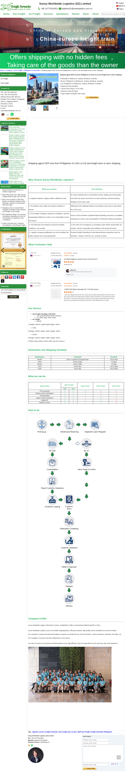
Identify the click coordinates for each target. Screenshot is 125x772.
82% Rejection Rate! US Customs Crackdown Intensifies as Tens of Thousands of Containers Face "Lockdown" (14, 217)
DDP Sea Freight (84, 732)
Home (6, 14)
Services (48, 14)
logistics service (38, 732)
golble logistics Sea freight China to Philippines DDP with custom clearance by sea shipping (16, 176)
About (95, 14)
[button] (122, 43)
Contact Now (13, 118)
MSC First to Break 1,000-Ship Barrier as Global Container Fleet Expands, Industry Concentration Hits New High (13, 203)
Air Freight (34, 14)
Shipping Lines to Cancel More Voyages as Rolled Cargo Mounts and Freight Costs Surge (14, 210)
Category (9, 70)
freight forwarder (51, 732)
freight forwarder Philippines (101, 732)
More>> (23, 186)
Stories (76, 14)
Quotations (62, 14)
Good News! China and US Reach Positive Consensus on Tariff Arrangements (12, 190)
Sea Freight (19, 14)
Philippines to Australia (32, 70)
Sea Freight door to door (68, 732)
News (86, 14)
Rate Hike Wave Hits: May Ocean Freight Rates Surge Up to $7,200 (14, 196)
